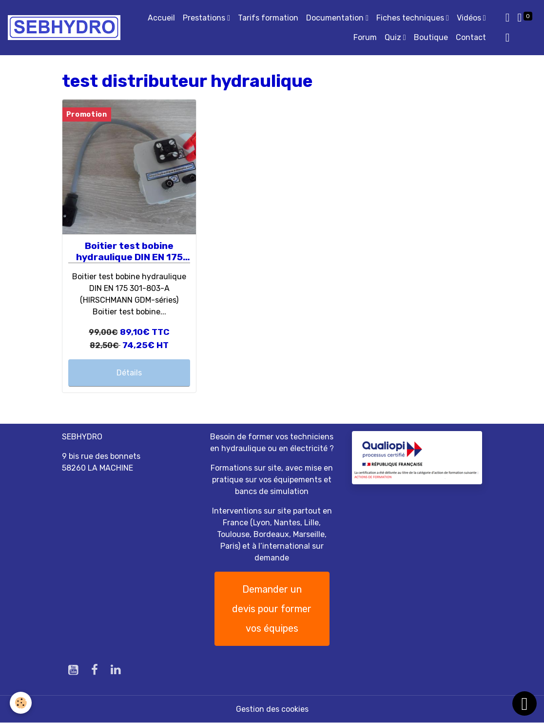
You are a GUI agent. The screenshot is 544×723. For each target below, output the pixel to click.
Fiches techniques (411, 17)
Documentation (336, 17)
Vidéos (470, 17)
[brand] (64, 27)
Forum (365, 37)
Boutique (431, 37)
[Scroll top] (524, 703)
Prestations (205, 17)
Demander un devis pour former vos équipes (271, 608)
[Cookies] (21, 703)
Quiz (394, 37)
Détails (129, 372)
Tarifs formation (268, 17)
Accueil (161, 17)
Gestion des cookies (272, 709)
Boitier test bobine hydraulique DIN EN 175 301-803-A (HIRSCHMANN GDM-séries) (129, 251)
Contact (471, 37)
